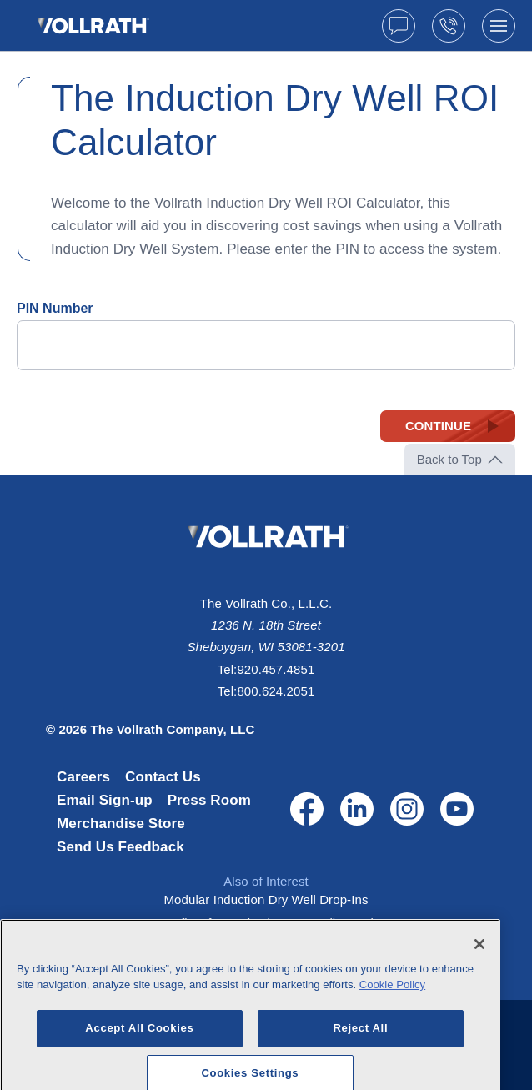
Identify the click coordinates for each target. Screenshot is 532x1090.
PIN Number (55, 308)
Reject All (360, 1065)
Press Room (209, 800)
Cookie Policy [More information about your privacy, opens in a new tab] (392, 1022)
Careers (83, 777)
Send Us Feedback (120, 847)
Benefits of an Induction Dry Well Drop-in (266, 923)
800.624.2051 (275, 691)
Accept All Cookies (139, 1065)
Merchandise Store (121, 823)
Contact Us (163, 777)
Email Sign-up (105, 800)
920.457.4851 (275, 669)
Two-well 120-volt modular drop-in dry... (266, 946)
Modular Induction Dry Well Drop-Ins (266, 899)
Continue (438, 426)
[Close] (479, 980)
